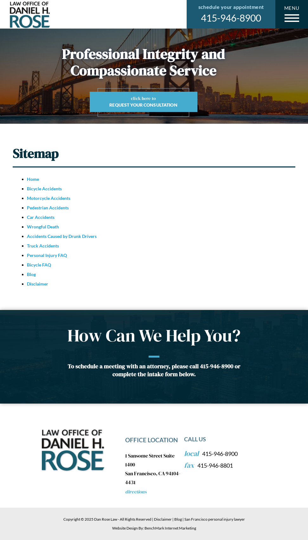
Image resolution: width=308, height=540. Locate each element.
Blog (31, 274)
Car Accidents (41, 217)
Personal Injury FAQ (47, 255)
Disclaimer (37, 283)
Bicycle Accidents (44, 188)
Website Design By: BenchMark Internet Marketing (154, 528)
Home (33, 179)
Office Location (151, 440)
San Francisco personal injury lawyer (214, 519)
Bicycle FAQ (39, 264)
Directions (136, 491)
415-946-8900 (231, 17)
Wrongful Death (43, 226)
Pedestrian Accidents (48, 207)
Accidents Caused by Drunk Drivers (62, 236)
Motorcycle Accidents (48, 198)
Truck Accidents (43, 245)
